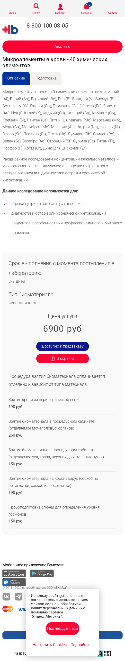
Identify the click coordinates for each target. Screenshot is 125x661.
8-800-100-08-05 (47, 25)
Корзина (86, 12)
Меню (12, 12)
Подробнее (80, 644)
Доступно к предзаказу (63, 346)
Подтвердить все (62, 628)
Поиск (36, 12)
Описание (16, 78)
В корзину (66, 358)
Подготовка (46, 78)
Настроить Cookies (50, 644)
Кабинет (60, 12)
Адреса (112, 12)
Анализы (62, 46)
